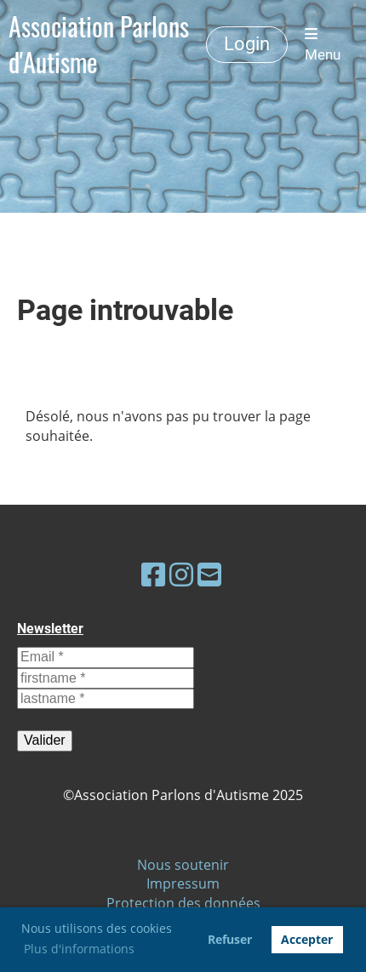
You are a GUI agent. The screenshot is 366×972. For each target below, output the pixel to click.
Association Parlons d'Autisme (99, 44)
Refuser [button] (230, 939)
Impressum (183, 883)
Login (247, 43)
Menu (322, 44)
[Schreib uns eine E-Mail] (209, 574)
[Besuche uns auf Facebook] (153, 574)
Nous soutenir (183, 864)
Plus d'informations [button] (79, 949)
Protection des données (183, 903)
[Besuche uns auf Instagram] (181, 574)
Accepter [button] (307, 939)
